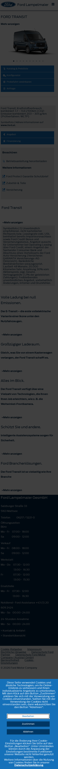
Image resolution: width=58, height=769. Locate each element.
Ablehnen (28, 731)
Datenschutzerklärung (28, 765)
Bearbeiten (28, 716)
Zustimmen (28, 724)
